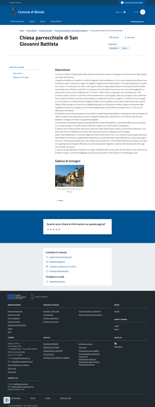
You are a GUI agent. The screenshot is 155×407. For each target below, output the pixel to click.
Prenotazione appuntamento (89, 362)
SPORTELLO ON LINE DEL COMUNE (56, 357)
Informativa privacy (86, 344)
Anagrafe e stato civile (51, 311)
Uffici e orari (12, 368)
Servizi (42, 21)
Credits (47, 398)
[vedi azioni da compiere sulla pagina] (129, 37)
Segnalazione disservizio (87, 359)
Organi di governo (14, 321)
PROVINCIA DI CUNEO (51, 347)
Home (22, 30)
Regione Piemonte (15, 2)
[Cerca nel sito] (141, 12)
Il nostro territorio (45, 30)
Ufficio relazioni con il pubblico (18, 365)
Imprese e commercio (50, 321)
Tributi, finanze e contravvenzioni (90, 314)
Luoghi (116, 325)
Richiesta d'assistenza (87, 364)
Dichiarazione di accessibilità (89, 351)
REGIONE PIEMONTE (51, 344)
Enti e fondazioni (14, 318)
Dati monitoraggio (14, 398)
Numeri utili (12, 372)
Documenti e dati (14, 314)
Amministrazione (17, 21)
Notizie (116, 311)
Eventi (116, 329)
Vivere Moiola (56, 21)
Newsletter (118, 346)
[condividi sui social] (113, 37)
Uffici (9, 332)
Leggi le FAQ (83, 356)
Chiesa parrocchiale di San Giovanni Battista (71, 30)
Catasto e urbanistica (50, 318)
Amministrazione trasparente (89, 354)
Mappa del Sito (65, 398)
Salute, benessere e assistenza (90, 311)
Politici (10, 328)
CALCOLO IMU (48, 354)
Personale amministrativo (17, 325)
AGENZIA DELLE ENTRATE (53, 351)
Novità (32, 21)
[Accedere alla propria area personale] (131, 2)
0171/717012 (20, 352)
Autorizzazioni (48, 314)
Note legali (83, 347)
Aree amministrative (15, 311)
